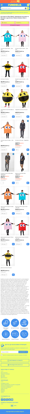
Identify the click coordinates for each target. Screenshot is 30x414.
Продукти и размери (5, 374)
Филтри (5, 22)
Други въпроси (4, 377)
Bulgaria (3, 391)
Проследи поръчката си (14, 365)
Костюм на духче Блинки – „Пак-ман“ (22, 79)
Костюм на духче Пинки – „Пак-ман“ (21, 49)
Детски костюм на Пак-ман (6, 267)
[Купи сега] (13, 55)
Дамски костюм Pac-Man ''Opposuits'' (20, 174)
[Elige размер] (4, 55)
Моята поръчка (4, 372)
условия (20, 355)
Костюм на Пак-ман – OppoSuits (22, 140)
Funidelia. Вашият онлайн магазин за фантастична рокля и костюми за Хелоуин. (14, 5)
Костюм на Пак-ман (5, 79)
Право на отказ (4, 388)
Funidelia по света (5, 383)
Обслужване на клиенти (14, 360)
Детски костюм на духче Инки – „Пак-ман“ (21, 207)
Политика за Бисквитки (6, 387)
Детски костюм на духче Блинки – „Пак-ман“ (22, 238)
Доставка (3, 375)
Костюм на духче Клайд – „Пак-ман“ (7, 141)
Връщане (3, 376)
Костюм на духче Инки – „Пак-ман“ (7, 49)
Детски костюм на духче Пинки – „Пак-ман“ (7, 238)
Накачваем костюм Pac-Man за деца (7, 110)
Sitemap (3, 389)
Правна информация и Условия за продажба (10, 384)
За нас (2, 392)
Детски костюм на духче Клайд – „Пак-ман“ (7, 207)
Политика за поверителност (7, 386)
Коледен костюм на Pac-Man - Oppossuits (7, 174)
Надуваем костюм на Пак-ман (21, 109)
